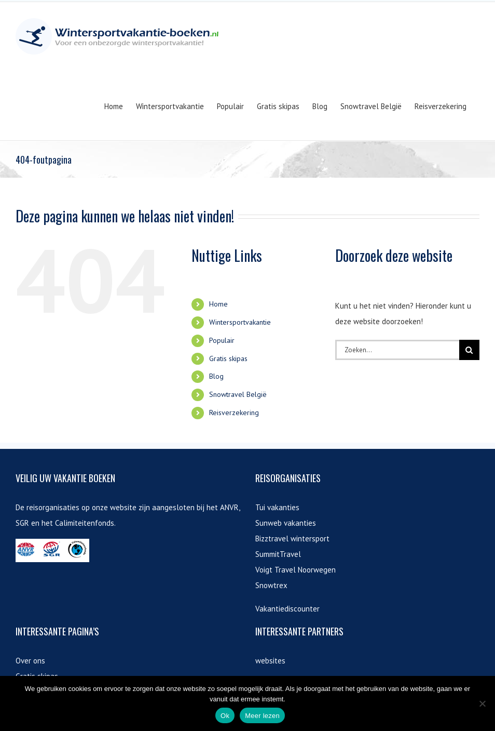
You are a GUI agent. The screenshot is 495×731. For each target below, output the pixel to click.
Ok (225, 716)
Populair (222, 340)
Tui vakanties (277, 507)
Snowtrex (271, 585)
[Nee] (482, 703)
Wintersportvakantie (240, 322)
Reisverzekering (234, 412)
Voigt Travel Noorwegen (295, 570)
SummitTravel (278, 554)
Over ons (30, 661)
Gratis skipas (228, 358)
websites (270, 661)
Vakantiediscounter (287, 609)
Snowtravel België (238, 394)
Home (218, 304)
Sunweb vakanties (285, 523)
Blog (216, 376)
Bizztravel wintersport (292, 538)
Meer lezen (262, 716)
